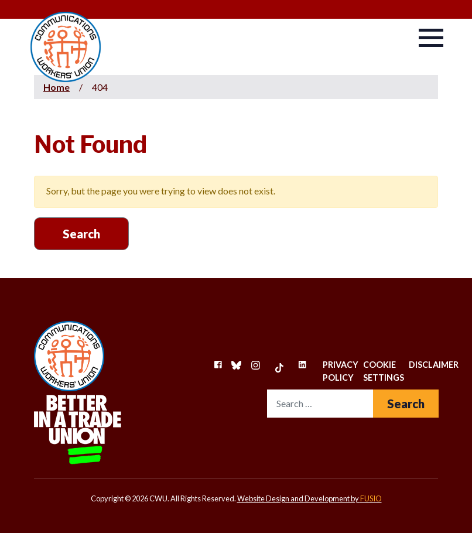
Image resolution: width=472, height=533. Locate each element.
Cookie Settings (383, 371)
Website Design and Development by (309, 498)
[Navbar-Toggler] (431, 38)
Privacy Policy (340, 371)
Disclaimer (434, 365)
